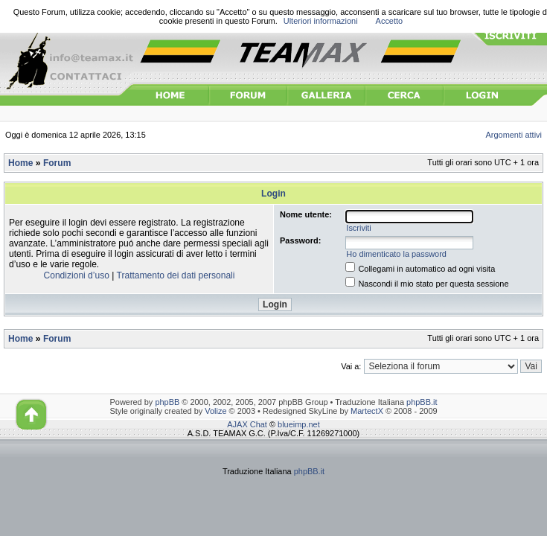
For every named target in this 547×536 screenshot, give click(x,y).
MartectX (367, 410)
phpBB (167, 402)
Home (20, 163)
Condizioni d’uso (76, 275)
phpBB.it (421, 402)
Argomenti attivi (514, 134)
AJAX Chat (247, 424)
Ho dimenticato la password (396, 253)
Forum (57, 163)
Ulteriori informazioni (321, 20)
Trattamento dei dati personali (176, 275)
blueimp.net (299, 424)
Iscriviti (358, 227)
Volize (215, 410)
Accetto (389, 20)
